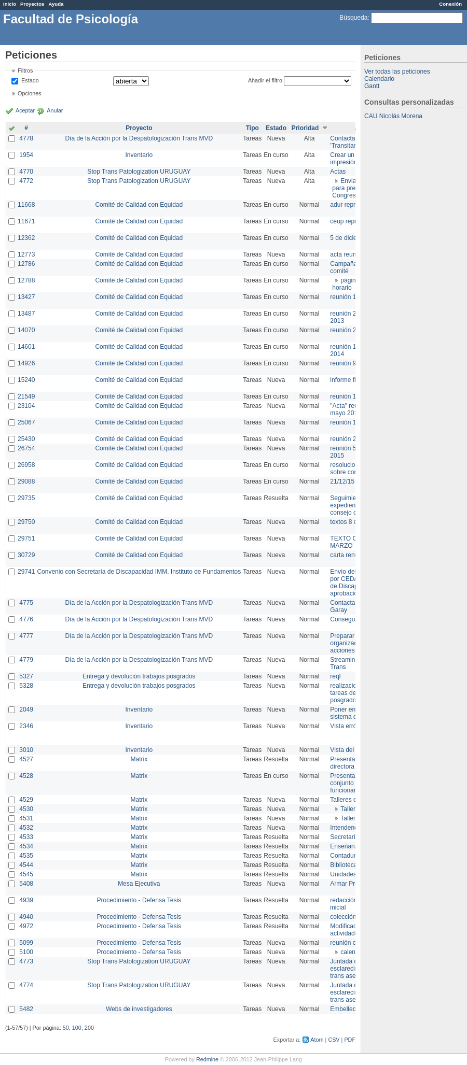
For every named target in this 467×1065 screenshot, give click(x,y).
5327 (26, 676)
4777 (26, 636)
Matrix (138, 759)
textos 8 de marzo (354, 522)
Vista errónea (348, 726)
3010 (26, 750)
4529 (26, 799)
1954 (26, 155)
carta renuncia (349, 555)
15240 (26, 380)
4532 (26, 827)
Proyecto (139, 128)
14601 (26, 346)
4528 (26, 775)
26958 (26, 464)
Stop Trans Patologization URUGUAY (138, 171)
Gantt (371, 86)
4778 (26, 138)
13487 (26, 313)
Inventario (139, 155)
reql (335, 676)
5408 (26, 883)
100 (76, 1028)
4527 (26, 759)
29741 (26, 571)
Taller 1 (350, 809)
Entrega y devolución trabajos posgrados (139, 676)
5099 (26, 942)
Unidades (343, 874)
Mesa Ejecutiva (139, 883)
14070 (26, 330)
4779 (26, 659)
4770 (26, 171)
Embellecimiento (353, 1009)
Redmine (207, 1059)
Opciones (30, 93)
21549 (26, 396)
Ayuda (55, 4)
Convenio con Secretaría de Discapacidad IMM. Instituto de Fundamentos (139, 571)
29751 (26, 538)
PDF (349, 1039)
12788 (26, 280)
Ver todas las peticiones (397, 71)
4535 (26, 855)
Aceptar (25, 110)
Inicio (9, 4)
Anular (55, 110)
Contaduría (345, 855)
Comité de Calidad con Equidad (139, 204)
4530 (26, 809)
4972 (26, 926)
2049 (26, 709)
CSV (333, 1039)
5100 (26, 952)
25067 (26, 422)
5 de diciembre (350, 238)
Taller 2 (350, 818)
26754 (26, 448)
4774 (26, 985)
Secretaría (344, 837)
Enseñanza (345, 846)
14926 (26, 363)
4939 (26, 900)
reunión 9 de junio (354, 363)
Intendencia (346, 827)
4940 (26, 916)
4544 (26, 865)
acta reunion (347, 254)
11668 (26, 204)
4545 (26, 874)
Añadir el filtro (265, 80)
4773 (26, 961)
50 (66, 1028)
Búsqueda (353, 17)
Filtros (25, 70)
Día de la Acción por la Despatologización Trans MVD (139, 138)
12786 (26, 263)
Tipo (252, 128)
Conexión (450, 4)
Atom (316, 1039)
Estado (30, 80)
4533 (26, 837)
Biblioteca (343, 865)
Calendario (379, 78)
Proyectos (32, 4)
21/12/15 (342, 481)
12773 (26, 254)
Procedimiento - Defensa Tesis (139, 900)
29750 (26, 522)
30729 (26, 555)
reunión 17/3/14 (351, 297)
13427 (26, 297)
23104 (26, 405)
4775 (26, 602)
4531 (26, 818)
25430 (26, 439)
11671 (26, 221)
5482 (26, 1009)
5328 (26, 685)
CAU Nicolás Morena (393, 116)
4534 (26, 846)
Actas (338, 171)
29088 (26, 481)
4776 (26, 619)
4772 (26, 180)
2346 (26, 726)
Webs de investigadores (139, 1009)
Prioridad (305, 128)
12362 (26, 238)
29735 (26, 498)
